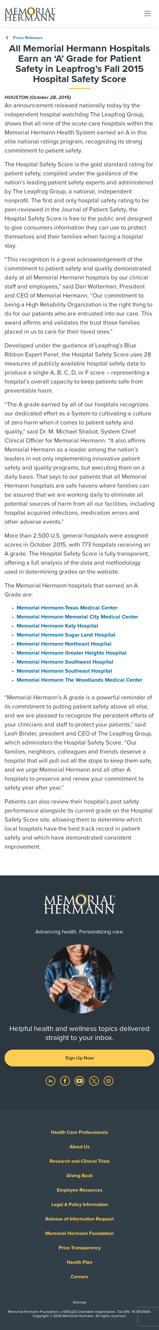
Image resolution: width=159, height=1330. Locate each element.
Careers (79, 1277)
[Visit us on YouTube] (80, 1081)
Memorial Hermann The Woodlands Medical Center (79, 680)
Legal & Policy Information (79, 1205)
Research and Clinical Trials (80, 1161)
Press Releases (24, 37)
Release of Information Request (79, 1219)
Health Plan (79, 1262)
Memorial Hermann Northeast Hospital (64, 643)
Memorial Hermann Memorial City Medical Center (77, 616)
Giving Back (80, 1176)
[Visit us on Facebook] (65, 1081)
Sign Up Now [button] (79, 1058)
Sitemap (79, 1302)
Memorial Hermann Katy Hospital (57, 625)
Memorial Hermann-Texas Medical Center (67, 607)
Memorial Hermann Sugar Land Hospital (66, 634)
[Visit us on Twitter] (94, 1081)
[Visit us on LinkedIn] (51, 1081)
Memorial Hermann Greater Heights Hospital (72, 653)
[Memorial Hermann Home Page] (30, 13)
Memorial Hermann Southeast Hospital (64, 671)
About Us (80, 1147)
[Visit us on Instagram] (108, 1081)
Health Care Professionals (79, 1132)
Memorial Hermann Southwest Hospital (65, 662)
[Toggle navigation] (147, 13)
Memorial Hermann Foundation (79, 1233)
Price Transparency (80, 1248)
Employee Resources (79, 1190)
